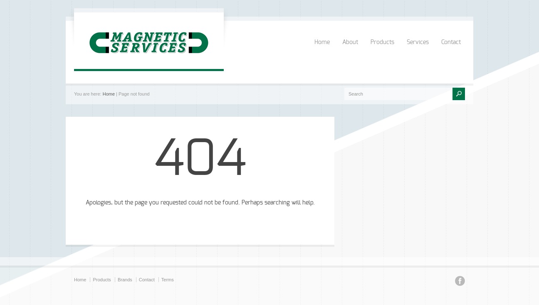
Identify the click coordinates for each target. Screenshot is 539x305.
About (350, 42)
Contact (451, 42)
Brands (125, 279)
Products (382, 42)
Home (322, 42)
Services (418, 42)
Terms (167, 279)
